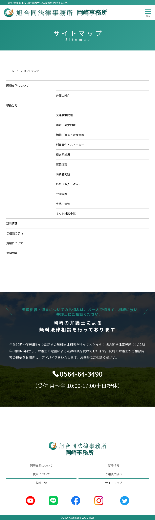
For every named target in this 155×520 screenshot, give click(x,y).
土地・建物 (64, 204)
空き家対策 (64, 154)
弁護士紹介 (64, 95)
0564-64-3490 (81, 373)
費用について (16, 243)
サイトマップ (113, 482)
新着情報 (13, 223)
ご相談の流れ (16, 233)
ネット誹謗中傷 (67, 214)
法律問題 (13, 253)
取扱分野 (13, 105)
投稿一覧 (41, 482)
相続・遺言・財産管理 (71, 135)
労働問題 (63, 194)
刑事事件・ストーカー (71, 145)
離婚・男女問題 (67, 125)
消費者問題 (64, 174)
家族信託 (63, 164)
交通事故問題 (66, 115)
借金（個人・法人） (70, 184)
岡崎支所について (19, 85)
